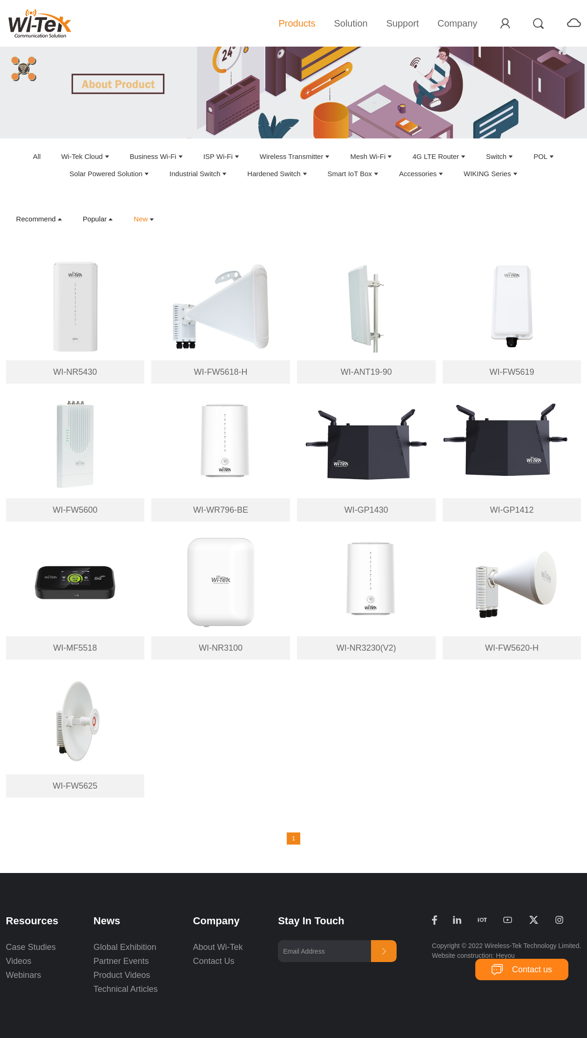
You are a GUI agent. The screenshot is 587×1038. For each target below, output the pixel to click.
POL (540, 156)
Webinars (23, 975)
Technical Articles (126, 989)
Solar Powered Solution (105, 174)
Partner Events (121, 961)
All (37, 156)
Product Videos (123, 975)
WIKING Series (487, 174)
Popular (95, 219)
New (141, 219)
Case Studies (31, 947)
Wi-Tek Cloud (81, 156)
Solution (350, 23)
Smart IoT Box (350, 174)
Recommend (36, 219)
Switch (496, 156)
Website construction (462, 955)
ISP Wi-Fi (218, 156)
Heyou (505, 955)
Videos (19, 961)
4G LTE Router (435, 156)
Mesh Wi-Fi (367, 156)
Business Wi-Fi (153, 156)
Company (458, 23)
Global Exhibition (125, 947)
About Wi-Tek (218, 947)
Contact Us (213, 961)
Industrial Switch (194, 174)
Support (402, 23)
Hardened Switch (273, 174)
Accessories (418, 174)
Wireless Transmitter (292, 156)
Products (296, 23)
